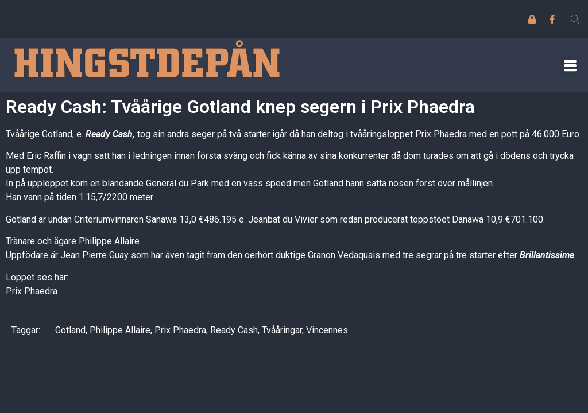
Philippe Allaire (120, 330)
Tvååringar (282, 330)
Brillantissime (547, 255)
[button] (569, 65)
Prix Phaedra (31, 291)
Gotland (70, 330)
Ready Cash (109, 133)
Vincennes (327, 330)
